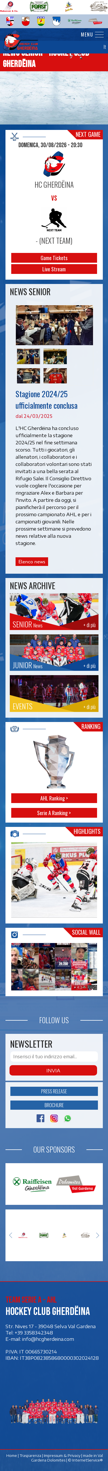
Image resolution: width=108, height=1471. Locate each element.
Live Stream (54, 269)
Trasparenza (30, 1455)
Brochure (54, 1105)
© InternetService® (85, 1460)
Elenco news (31, 561)
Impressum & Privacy (61, 1455)
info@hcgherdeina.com (48, 1339)
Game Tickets (54, 258)
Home (11, 1455)
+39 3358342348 (34, 1332)
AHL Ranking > (54, 798)
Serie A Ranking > (54, 813)
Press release (54, 1091)
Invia (53, 1070)
